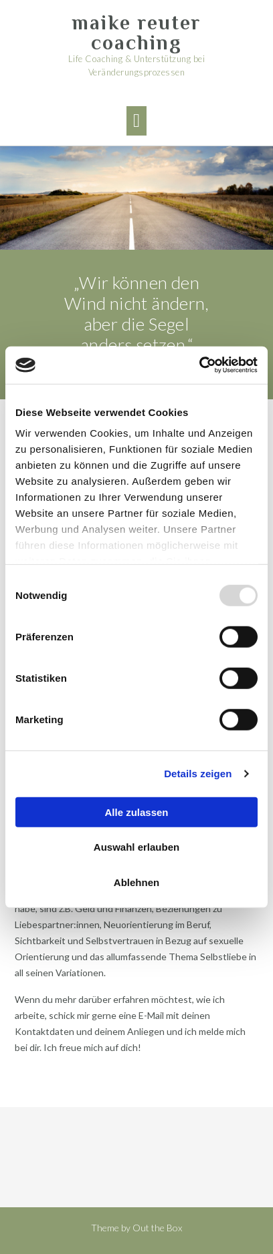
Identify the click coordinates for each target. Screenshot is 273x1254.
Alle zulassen (136, 811)
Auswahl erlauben (136, 847)
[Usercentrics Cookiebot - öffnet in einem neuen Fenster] (199, 365)
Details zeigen (198, 773)
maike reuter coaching (136, 33)
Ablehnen (136, 881)
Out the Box (157, 1227)
